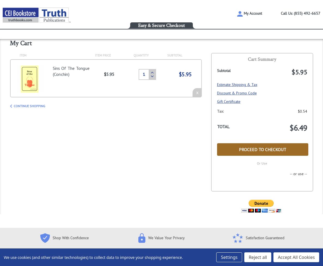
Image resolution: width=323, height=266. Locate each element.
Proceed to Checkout (262, 149)
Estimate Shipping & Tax (237, 84)
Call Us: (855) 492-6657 (300, 13)
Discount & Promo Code (237, 93)
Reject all (258, 257)
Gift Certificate (228, 101)
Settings (229, 257)
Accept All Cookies (296, 257)
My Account (249, 14)
